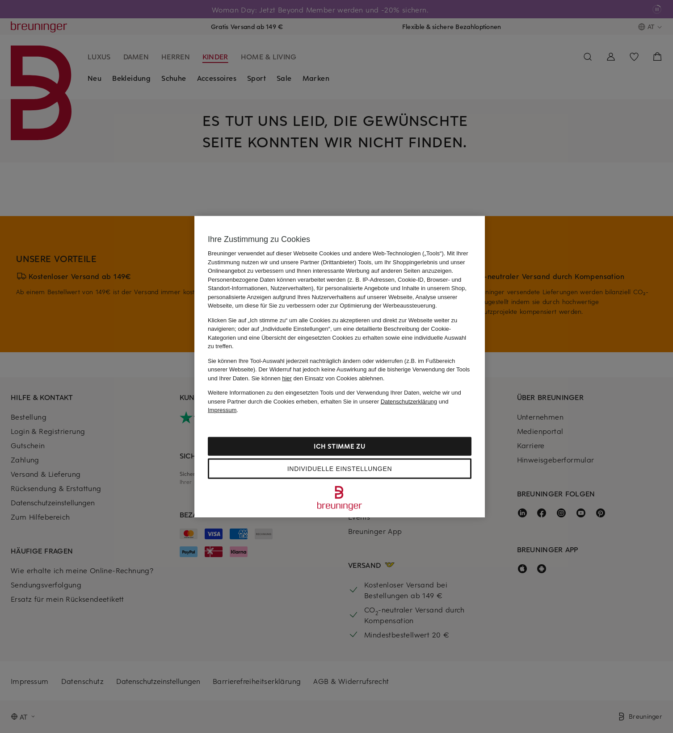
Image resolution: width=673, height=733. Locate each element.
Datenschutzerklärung (409, 401)
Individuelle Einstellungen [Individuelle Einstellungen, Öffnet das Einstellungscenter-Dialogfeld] (339, 468)
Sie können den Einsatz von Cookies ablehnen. (318, 378)
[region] (339, 366)
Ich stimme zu (339, 445)
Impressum (222, 410)
